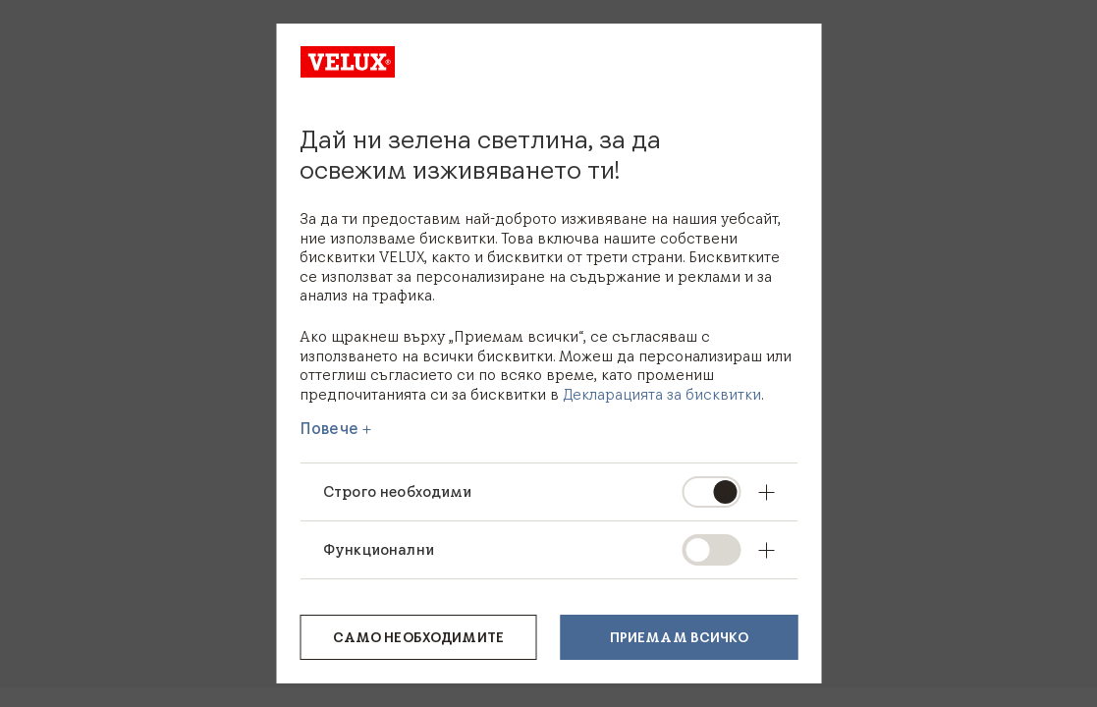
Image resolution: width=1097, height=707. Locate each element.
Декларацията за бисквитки (662, 394)
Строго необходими (397, 491)
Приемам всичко (679, 637)
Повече (329, 428)
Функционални (378, 549)
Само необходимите (418, 637)
